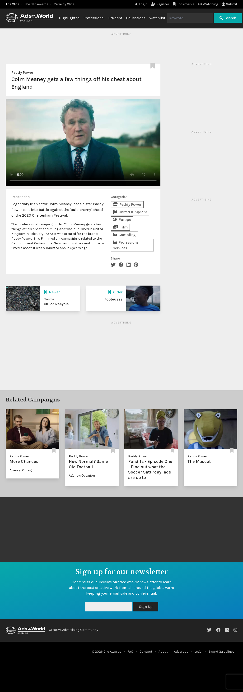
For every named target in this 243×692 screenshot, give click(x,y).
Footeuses (113, 299)
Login (141, 4)
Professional (94, 18)
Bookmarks (184, 4)
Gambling (124, 234)
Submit (229, 4)
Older (115, 292)
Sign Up (146, 606)
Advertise (181, 652)
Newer (52, 292)
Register (160, 4)
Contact (146, 652)
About (163, 652)
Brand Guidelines (221, 652)
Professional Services (126, 245)
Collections (135, 18)
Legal (198, 652)
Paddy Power (22, 72)
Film (120, 227)
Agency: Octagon (22, 470)
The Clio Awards (36, 4)
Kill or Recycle (56, 304)
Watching (208, 4)
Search (228, 18)
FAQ (130, 652)
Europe (122, 219)
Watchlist (157, 18)
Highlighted (69, 18)
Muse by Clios (64, 4)
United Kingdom (130, 212)
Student (115, 18)
